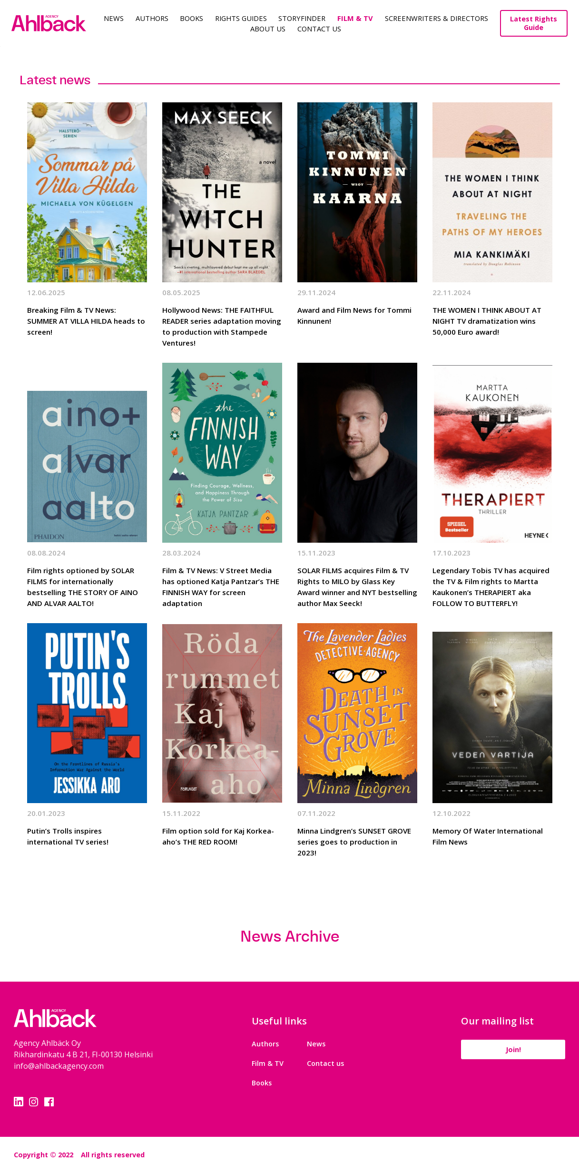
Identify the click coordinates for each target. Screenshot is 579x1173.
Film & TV (355, 18)
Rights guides (241, 18)
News (114, 18)
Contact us (325, 1063)
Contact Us (319, 28)
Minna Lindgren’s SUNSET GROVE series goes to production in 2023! (354, 841)
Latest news (55, 79)
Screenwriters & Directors (436, 18)
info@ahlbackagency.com (59, 1066)
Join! (513, 1049)
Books (191, 18)
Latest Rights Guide (533, 23)
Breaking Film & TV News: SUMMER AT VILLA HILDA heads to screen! (86, 321)
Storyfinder (301, 18)
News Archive (289, 936)
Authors (152, 18)
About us (267, 28)
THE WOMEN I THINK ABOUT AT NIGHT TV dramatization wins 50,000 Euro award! (486, 321)
